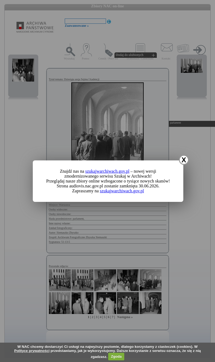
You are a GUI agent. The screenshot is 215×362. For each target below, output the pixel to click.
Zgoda (116, 356)
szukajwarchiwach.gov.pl (107, 171)
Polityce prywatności (31, 351)
